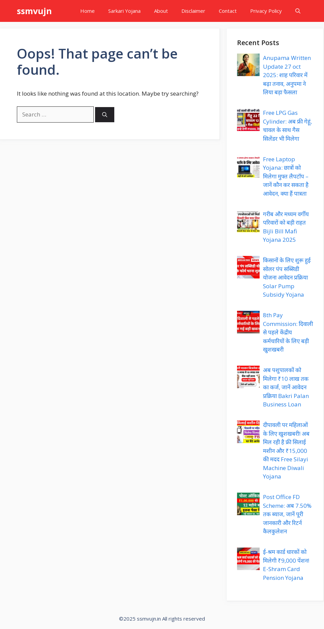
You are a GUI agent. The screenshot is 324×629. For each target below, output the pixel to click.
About (161, 10)
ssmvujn (34, 10)
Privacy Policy (266, 10)
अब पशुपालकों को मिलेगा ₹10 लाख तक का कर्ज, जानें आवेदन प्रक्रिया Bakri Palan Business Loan (286, 387)
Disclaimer (193, 10)
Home (87, 10)
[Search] (104, 114)
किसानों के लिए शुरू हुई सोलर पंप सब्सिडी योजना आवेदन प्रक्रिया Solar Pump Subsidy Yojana (287, 277)
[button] (298, 11)
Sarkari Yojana (124, 10)
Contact (228, 10)
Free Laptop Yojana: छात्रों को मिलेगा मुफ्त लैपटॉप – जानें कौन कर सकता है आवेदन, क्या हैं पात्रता (285, 176)
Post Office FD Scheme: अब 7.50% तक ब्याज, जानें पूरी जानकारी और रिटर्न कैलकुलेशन (287, 514)
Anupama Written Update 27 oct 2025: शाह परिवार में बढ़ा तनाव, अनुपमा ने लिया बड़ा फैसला (287, 75)
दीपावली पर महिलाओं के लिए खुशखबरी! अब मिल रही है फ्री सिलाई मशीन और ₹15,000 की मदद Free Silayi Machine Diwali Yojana (286, 450)
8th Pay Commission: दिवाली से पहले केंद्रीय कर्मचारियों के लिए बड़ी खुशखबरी (288, 332)
